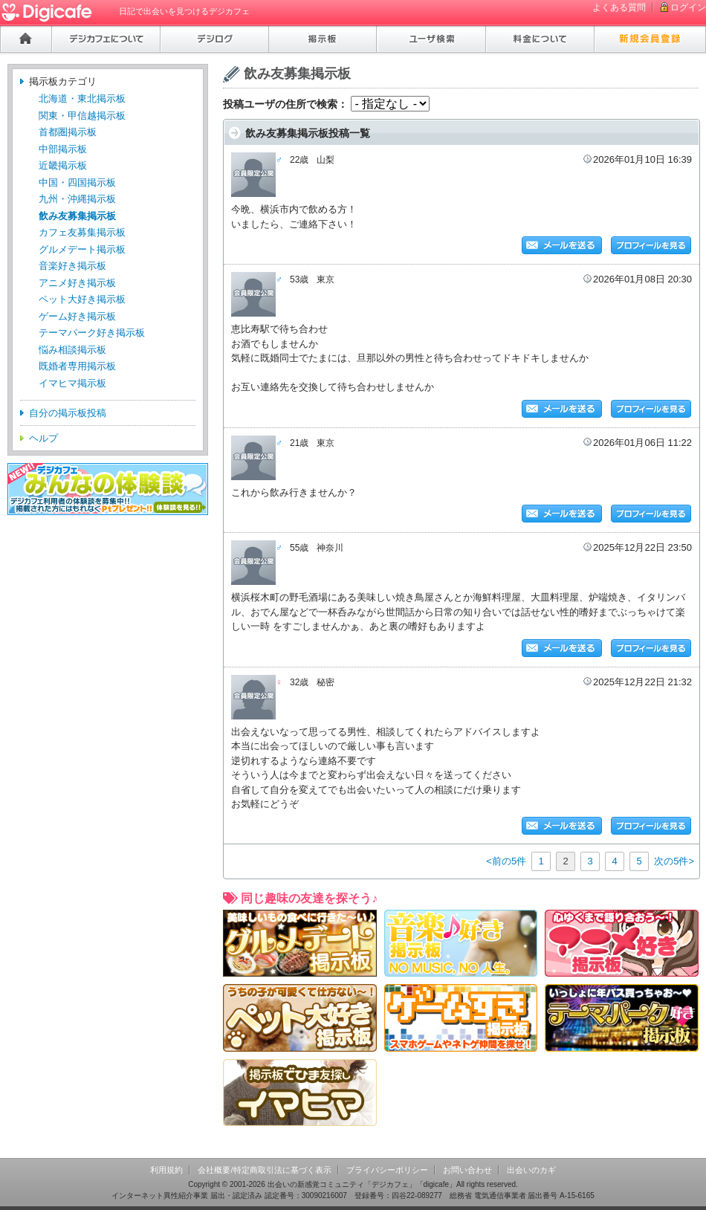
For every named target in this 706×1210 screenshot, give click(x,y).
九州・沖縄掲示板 (77, 198)
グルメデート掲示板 (82, 249)
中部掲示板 (63, 149)
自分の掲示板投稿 (67, 412)
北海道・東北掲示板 (82, 98)
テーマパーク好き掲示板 (92, 332)
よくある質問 (619, 7)
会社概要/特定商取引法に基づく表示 (264, 1169)
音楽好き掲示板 (72, 265)
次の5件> (674, 861)
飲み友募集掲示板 (77, 215)
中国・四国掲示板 (77, 182)
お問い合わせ (467, 1169)
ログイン (688, 7)
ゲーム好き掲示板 (77, 316)
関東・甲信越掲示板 (82, 115)
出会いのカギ (531, 1169)
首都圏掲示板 (68, 132)
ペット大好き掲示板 (82, 299)
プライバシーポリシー (387, 1169)
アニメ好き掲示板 (77, 282)
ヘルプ (43, 438)
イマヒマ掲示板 (72, 383)
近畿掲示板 (63, 165)
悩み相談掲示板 (72, 349)
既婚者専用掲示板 (77, 366)
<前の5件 (506, 861)
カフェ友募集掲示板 (82, 232)
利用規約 (166, 1169)
